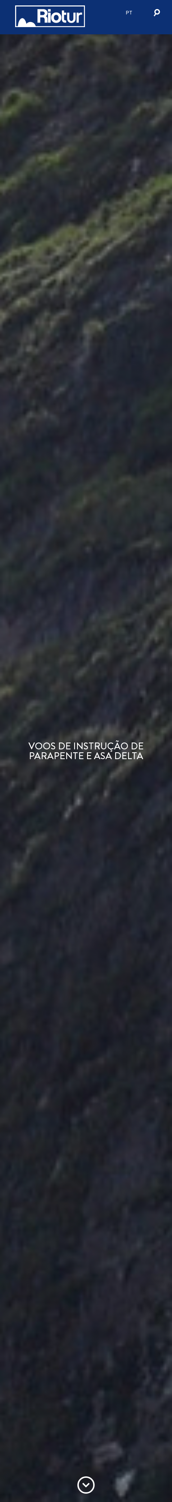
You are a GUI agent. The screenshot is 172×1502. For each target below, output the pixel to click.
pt (129, 13)
